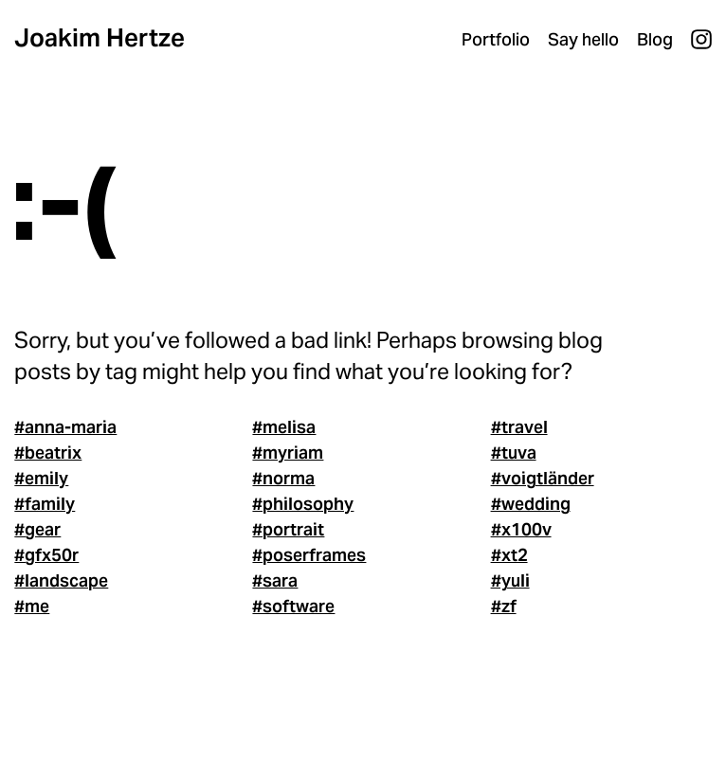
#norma (283, 478)
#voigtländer (542, 478)
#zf (504, 606)
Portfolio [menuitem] (496, 39)
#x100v (521, 529)
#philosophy (303, 504)
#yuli (510, 580)
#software (293, 606)
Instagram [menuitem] (701, 39)
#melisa (284, 427)
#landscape (61, 580)
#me (31, 606)
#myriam (287, 452)
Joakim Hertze (99, 37)
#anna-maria (65, 427)
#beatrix (48, 452)
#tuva (513, 452)
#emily (41, 478)
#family (44, 504)
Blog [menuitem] (655, 39)
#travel (519, 427)
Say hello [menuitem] (583, 39)
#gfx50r (46, 555)
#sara (275, 580)
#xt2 (509, 555)
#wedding (531, 504)
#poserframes (309, 555)
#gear (37, 529)
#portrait (288, 529)
